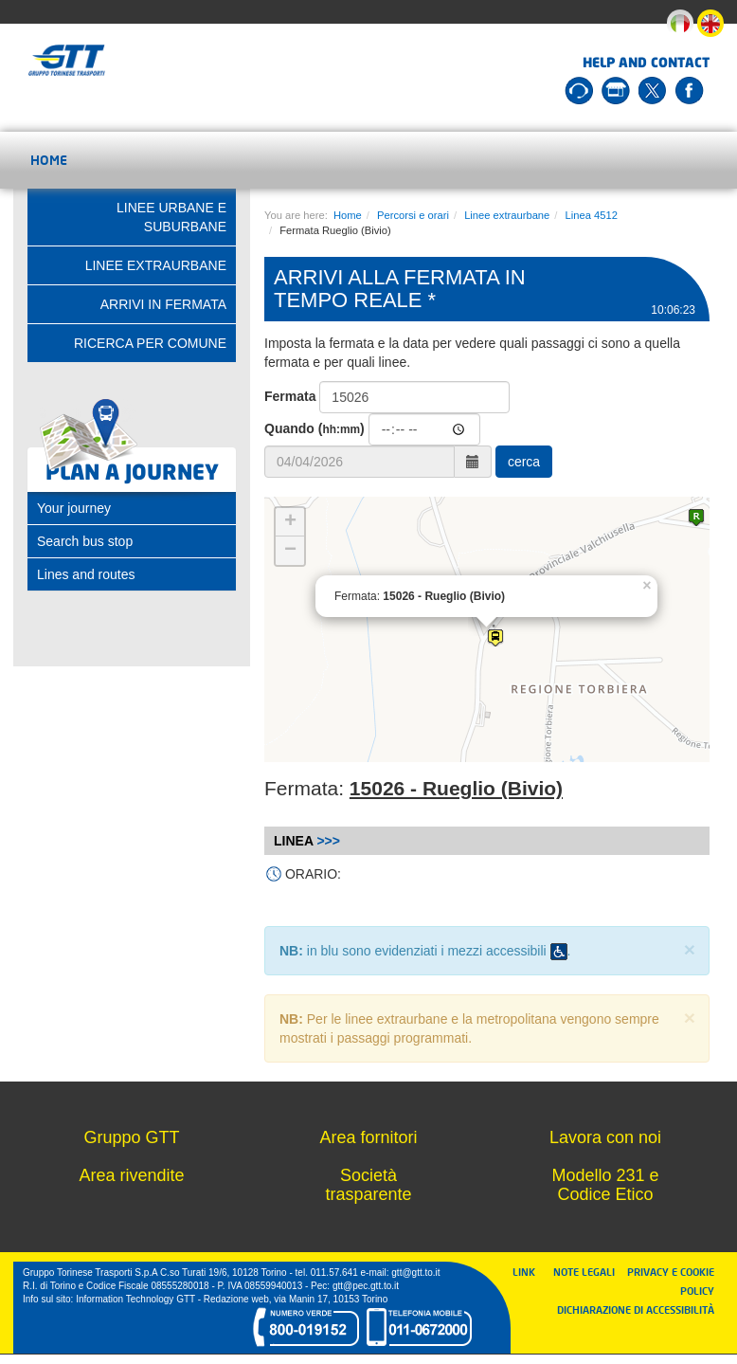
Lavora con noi (605, 1137)
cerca (524, 461)
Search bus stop (85, 541)
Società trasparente (368, 1185)
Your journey (74, 508)
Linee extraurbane (506, 215)
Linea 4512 (592, 215)
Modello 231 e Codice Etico (604, 1185)
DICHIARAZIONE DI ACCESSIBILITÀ (635, 1309)
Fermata (289, 396)
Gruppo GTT (131, 1137)
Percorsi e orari (413, 215)
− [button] (290, 551)
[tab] (131, 508)
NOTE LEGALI (588, 1271)
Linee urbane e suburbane (171, 217)
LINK (529, 1271)
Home (48, 160)
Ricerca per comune (150, 343)
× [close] (689, 949)
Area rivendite (131, 1175)
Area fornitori (368, 1137)
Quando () (314, 428)
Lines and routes (86, 574)
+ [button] (290, 522)
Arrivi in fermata (163, 304)
